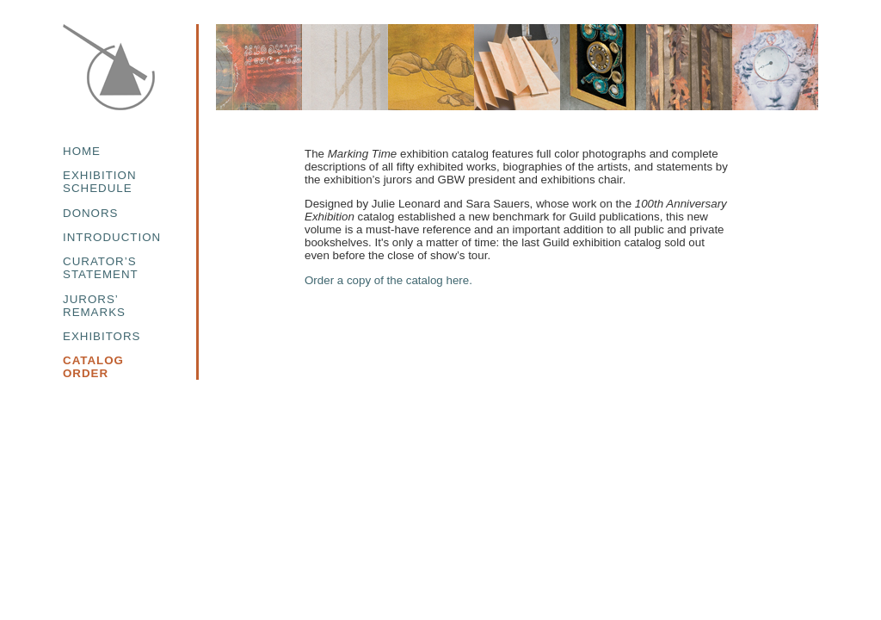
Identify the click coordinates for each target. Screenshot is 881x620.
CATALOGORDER (93, 367)
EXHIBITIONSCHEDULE (100, 182)
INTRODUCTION (112, 237)
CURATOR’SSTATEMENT (101, 268)
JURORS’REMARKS (94, 306)
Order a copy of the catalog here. (388, 280)
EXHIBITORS (101, 336)
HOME (82, 151)
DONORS (91, 213)
